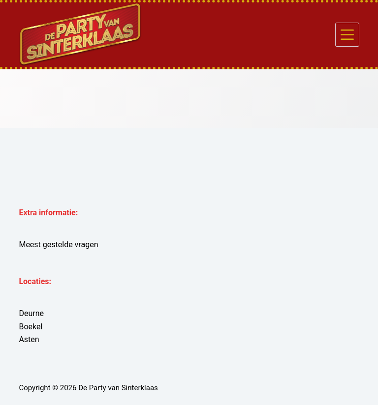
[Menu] (347, 35)
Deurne (31, 313)
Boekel (30, 326)
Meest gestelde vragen (58, 244)
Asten (29, 339)
